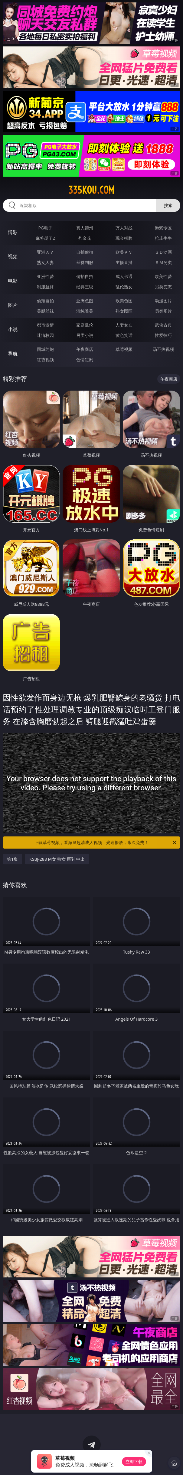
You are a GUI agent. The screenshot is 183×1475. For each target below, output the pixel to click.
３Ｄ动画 (163, 252)
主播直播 (124, 262)
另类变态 (163, 287)
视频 (13, 256)
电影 (13, 280)
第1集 (12, 859)
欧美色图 (124, 300)
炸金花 (84, 238)
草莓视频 (124, 349)
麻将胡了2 (45, 238)
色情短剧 (84, 359)
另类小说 (84, 335)
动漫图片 (163, 300)
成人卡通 (124, 276)
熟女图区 (124, 311)
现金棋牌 (124, 238)
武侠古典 (163, 325)
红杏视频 (45, 359)
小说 (13, 329)
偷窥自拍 (45, 300)
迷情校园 (45, 335)
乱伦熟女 (124, 287)
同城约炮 (45, 349)
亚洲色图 (84, 300)
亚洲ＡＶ (45, 252)
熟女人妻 (45, 262)
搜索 (168, 205)
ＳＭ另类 (163, 262)
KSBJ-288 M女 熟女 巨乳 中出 (57, 859)
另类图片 (163, 311)
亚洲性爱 (45, 276)
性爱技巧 (163, 335)
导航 (13, 353)
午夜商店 (84, 349)
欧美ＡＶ (124, 252)
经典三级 (84, 287)
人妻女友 (124, 325)
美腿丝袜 (45, 311)
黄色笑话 (124, 335)
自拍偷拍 (84, 252)
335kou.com (91, 190)
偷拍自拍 (84, 276)
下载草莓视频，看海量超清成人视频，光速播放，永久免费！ (105, 842)
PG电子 (45, 228)
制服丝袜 (45, 287)
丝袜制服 (84, 262)
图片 (13, 305)
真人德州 (84, 228)
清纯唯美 (84, 311)
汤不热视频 (163, 349)
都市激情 (45, 325)
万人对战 (124, 228)
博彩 (13, 232)
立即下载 (134, 1461)
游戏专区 (163, 228)
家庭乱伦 (84, 325)
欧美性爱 (163, 276)
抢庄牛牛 (163, 238)
